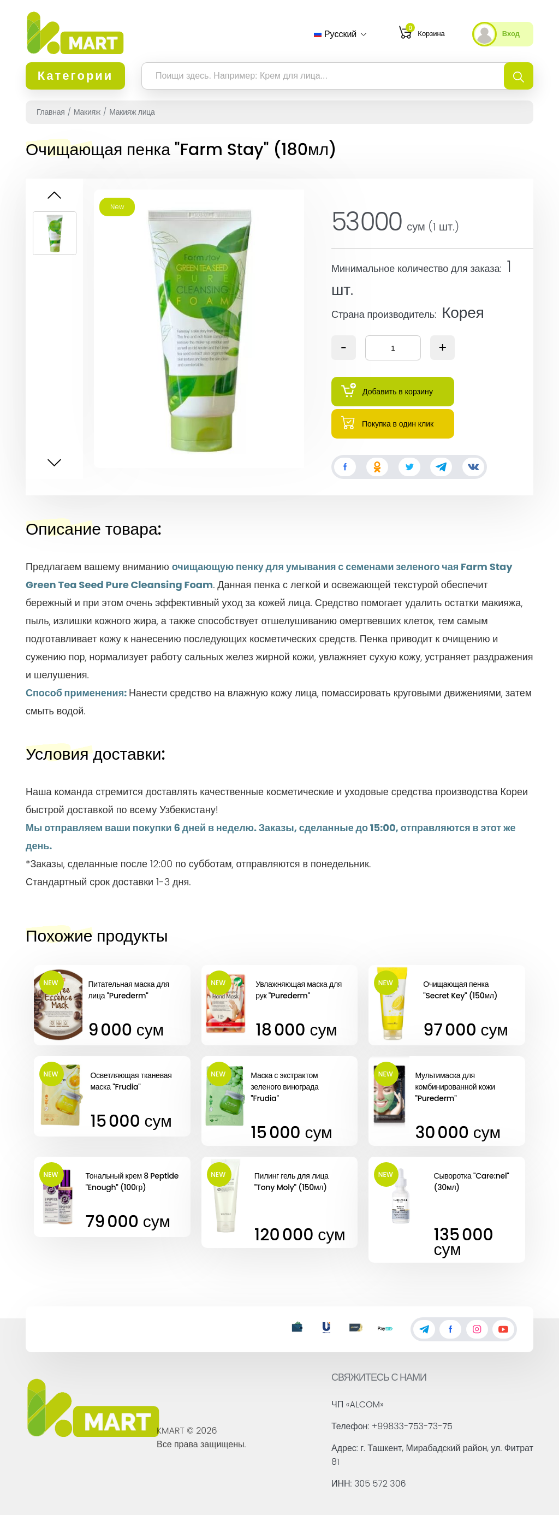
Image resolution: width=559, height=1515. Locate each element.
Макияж (87, 111)
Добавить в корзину (387, 390)
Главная (51, 111)
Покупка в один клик (387, 422)
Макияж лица (131, 111)
